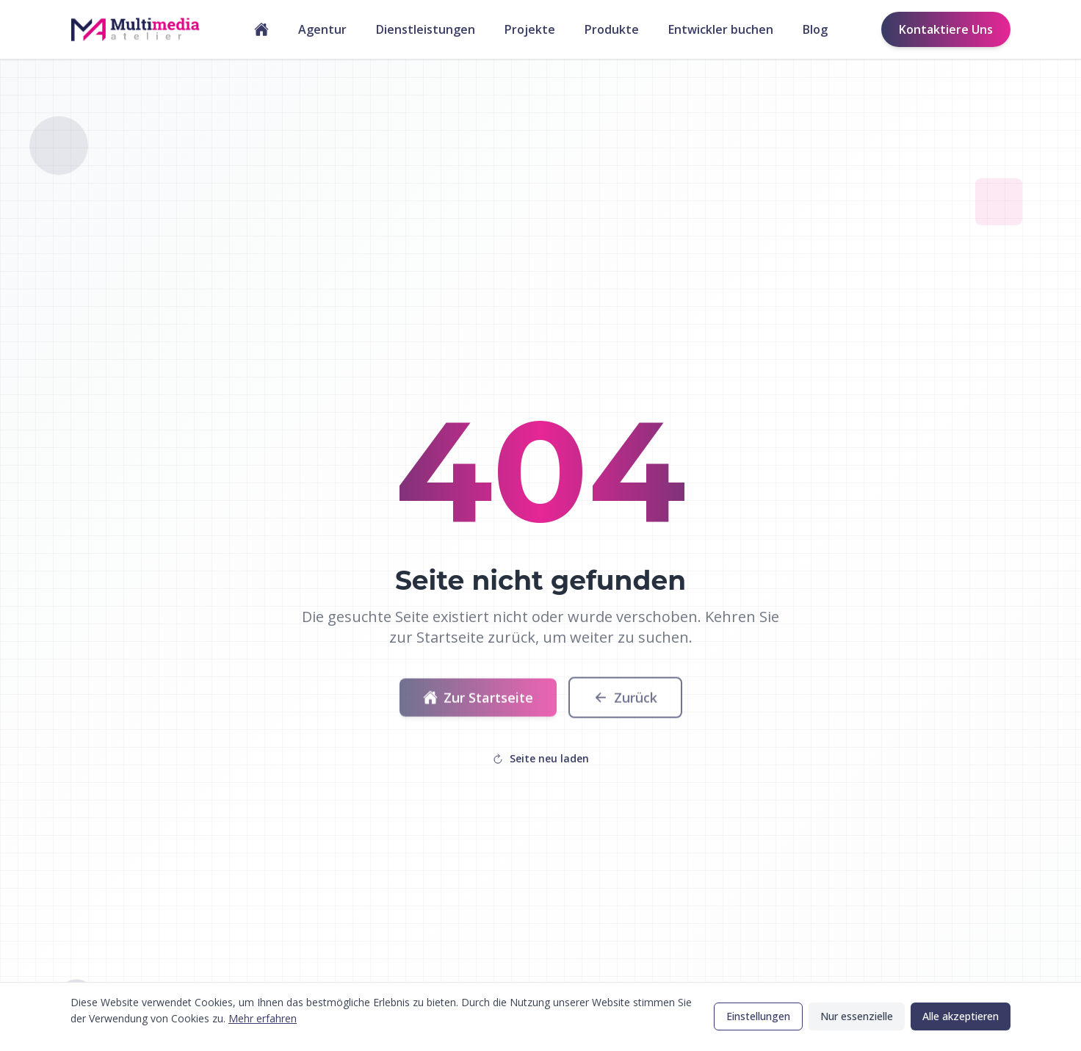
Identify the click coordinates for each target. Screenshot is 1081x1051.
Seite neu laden (540, 758)
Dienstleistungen (425, 29)
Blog (815, 29)
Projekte (530, 29)
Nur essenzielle (856, 1016)
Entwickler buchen (720, 29)
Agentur (322, 29)
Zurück (625, 703)
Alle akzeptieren (960, 1016)
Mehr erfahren (262, 1018)
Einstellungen (758, 1016)
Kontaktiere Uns (946, 29)
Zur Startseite (478, 703)
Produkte (612, 29)
